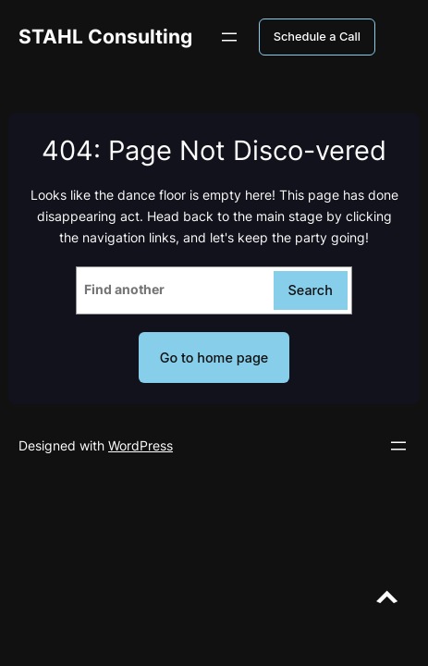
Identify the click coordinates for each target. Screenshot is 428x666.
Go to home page (214, 357)
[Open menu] (229, 37)
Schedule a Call (317, 36)
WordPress (140, 445)
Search (310, 290)
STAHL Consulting (105, 36)
